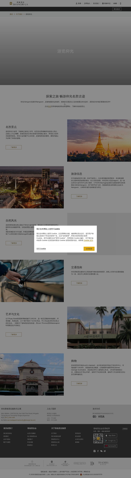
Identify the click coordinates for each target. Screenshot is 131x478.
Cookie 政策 (88, 240)
